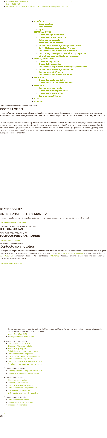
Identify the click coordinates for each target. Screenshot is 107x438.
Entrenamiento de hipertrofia (20, 359)
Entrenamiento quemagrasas (20, 353)
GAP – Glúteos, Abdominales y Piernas (24, 356)
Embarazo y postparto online (20, 385)
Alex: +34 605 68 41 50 (17, 334)
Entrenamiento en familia (18, 399)
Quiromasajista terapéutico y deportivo (25, 361)
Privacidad (44, 409)
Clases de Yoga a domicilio (19, 343)
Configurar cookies (67, 409)
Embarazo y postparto (17, 348)
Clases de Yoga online (17, 380)
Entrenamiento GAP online (19, 390)
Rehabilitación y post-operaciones (23, 351)
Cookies (54, 409)
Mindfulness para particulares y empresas (25, 364)
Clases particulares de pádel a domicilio (25, 370)
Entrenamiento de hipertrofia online (23, 393)
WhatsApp (55, 256)
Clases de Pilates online (18, 382)
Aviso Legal (34, 409)
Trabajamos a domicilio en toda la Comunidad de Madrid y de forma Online (38, 6)
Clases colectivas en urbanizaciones (23, 373)
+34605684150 (13, 4)
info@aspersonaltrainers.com (19, 1)
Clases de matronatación (19, 405)
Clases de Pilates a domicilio (20, 346)
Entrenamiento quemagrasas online (23, 388)
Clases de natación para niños (20, 402)
